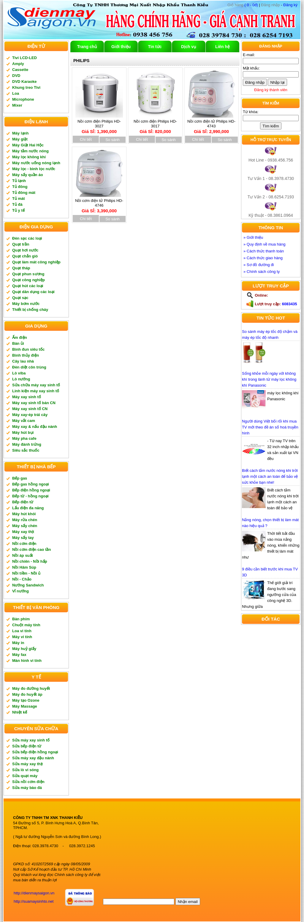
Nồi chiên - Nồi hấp (29, 561)
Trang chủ (87, 46)
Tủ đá (17, 204)
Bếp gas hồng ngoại (30, 484)
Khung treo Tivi (26, 87)
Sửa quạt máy (24, 776)
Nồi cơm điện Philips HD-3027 (99, 124)
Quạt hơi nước (25, 250)
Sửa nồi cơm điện (28, 781)
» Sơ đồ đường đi (258, 264)
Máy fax (19, 654)
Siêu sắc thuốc (25, 450)
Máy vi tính (22, 637)
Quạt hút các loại (27, 286)
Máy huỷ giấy (24, 648)
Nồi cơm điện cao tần (31, 549)
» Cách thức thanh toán (263, 251)
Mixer (17, 105)
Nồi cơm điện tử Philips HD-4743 (211, 124)
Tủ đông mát (23, 192)
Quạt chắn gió (25, 256)
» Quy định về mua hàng (264, 244)
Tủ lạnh (19, 180)
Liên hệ (222, 46)
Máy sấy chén (24, 526)
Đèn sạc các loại (27, 238)
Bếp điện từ (22, 502)
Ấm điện (19, 337)
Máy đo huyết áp (27, 694)
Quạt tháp (21, 268)
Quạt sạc (20, 297)
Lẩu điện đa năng (28, 508)
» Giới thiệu (253, 237)
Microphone (23, 99)
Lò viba (19, 373)
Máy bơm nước (25, 303)
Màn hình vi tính (27, 660)
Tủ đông (19, 186)
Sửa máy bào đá (27, 787)
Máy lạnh (20, 133)
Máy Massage (24, 706)
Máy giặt (20, 139)
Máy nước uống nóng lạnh (36, 163)
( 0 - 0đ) (242, 5)
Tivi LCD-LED (24, 58)
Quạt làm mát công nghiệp (36, 262)
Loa (15, 93)
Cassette (20, 69)
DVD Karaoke (24, 81)
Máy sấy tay (23, 537)
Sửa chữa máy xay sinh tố (36, 385)
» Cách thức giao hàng (263, 258)
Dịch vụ (188, 46)
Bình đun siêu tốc (28, 349)
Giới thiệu (121, 46)
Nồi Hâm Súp (24, 567)
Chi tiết (86, 139)
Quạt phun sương (28, 274)
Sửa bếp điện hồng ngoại (35, 752)
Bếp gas (19, 478)
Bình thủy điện (25, 355)
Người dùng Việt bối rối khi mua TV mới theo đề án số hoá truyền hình (270, 427)
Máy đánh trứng (26, 444)
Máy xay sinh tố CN (30, 409)
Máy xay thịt (23, 531)
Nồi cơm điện (24, 543)
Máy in (18, 643)
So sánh (112, 139)
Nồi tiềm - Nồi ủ (26, 573)
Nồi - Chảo (21, 579)
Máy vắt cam (23, 420)
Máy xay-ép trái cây (30, 414)
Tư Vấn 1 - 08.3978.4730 (271, 178)
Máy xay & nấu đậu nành (34, 426)
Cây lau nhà (23, 361)
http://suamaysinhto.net (33, 901)
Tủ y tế (18, 210)
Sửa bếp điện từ (26, 746)
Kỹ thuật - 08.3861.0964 (270, 215)
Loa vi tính (21, 631)
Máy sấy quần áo (27, 175)
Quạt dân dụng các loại (33, 292)
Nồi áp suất (22, 555)
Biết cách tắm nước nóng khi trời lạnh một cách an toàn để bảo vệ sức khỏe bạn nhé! (270, 476)
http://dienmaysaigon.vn (34, 893)
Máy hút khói (24, 514)
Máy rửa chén (24, 520)
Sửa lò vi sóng (25, 770)
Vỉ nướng (20, 591)
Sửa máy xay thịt (27, 764)
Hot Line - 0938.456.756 (270, 160)
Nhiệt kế (19, 712)
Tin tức (155, 46)
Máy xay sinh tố (26, 397)
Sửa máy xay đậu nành (33, 758)
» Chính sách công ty (261, 271)
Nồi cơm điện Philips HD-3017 (155, 124)
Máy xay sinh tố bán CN (34, 403)
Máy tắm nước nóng (30, 151)
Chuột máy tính (26, 625)
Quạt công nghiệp (28, 280)
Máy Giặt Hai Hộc (28, 145)
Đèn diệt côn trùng (29, 367)
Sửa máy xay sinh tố (31, 740)
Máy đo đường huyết (31, 688)
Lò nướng (21, 379)
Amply (18, 63)
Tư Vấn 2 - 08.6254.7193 (271, 196)
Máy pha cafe (24, 438)
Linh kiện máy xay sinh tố (35, 391)
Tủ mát (18, 198)
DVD (16, 75)
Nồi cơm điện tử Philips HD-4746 (99, 203)
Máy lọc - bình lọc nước (33, 169)
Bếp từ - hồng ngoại (30, 496)
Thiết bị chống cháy (30, 309)
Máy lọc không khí (29, 157)
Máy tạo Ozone (25, 700)
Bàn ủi (18, 343)
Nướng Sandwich (28, 585)
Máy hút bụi (23, 432)
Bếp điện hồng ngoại (31, 490)
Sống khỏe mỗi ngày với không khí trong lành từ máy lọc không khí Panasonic (269, 379)
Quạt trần (20, 244)
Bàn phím (21, 619)
